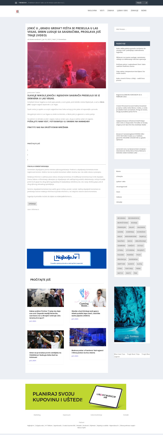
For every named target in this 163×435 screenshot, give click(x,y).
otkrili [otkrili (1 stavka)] (120, 252)
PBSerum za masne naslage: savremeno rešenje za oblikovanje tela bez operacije (131, 60)
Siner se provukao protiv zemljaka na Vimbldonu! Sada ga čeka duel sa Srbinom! (45, 356)
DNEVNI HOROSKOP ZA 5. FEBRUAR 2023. (129, 97)
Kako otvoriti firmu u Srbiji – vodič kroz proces (130, 81)
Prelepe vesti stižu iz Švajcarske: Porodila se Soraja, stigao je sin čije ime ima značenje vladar (132, 124)
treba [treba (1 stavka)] (138, 270)
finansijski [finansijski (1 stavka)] (122, 229)
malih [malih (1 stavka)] (120, 238)
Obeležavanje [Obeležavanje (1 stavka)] (140, 242)
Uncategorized (121, 188)
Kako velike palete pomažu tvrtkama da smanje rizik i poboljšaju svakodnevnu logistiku (131, 52)
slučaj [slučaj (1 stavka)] (139, 265)
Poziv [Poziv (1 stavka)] (138, 256)
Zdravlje (134, 12)
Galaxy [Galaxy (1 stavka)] (131, 229)
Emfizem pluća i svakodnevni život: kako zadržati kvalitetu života (131, 67)
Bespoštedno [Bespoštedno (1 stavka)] (123, 224)
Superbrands (57, 427)
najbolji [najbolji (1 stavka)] (143, 238)
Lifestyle (119, 178)
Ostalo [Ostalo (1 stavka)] (140, 247)
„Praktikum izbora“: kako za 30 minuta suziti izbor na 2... (46, 3)
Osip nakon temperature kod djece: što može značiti (130, 74)
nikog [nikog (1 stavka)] (130, 242)
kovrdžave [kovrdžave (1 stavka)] (141, 233)
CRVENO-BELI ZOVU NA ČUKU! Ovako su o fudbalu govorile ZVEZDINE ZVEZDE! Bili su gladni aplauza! (131, 138)
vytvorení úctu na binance (125, 150)
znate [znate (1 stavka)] (128, 275)
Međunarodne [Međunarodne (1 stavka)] (130, 238)
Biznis (143, 12)
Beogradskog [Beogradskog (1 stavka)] (133, 220)
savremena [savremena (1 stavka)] (133, 261)
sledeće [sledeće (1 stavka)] (131, 265)
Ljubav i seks (122, 12)
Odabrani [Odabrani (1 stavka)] (121, 247)
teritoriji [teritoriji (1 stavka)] (129, 270)
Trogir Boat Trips (133, 356)
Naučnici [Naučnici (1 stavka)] (121, 242)
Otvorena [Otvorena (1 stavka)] (130, 252)
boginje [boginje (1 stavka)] (134, 224)
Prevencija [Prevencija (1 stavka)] (122, 261)
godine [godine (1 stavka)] (120, 233)
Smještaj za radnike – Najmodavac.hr (108, 427)
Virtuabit (79, 427)
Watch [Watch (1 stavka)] (120, 275)
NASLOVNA (92, 12)
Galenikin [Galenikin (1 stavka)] (141, 229)
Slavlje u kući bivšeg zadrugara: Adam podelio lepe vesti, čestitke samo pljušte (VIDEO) (86, 315)
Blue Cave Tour (119, 356)
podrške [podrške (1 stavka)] (130, 256)
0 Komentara (61, 41)
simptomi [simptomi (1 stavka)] (121, 265)
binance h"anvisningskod (125, 135)
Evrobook (86, 427)
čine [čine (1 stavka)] (135, 275)
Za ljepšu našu (39, 427)
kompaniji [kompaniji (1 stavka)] (130, 233)
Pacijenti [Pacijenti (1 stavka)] (140, 252)
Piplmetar (93, 427)
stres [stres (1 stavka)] (120, 270)
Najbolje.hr (30, 427)
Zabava (110, 12)
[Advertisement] (67, 230)
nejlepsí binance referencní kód (127, 122)
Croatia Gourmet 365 (69, 427)
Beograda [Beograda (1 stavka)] (121, 220)
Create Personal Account (125, 107)
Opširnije (32, 205)
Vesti (102, 12)
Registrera (120, 96)
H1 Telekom (48, 427)
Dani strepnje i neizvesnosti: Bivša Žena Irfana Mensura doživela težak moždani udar (131, 152)
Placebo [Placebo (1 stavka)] (121, 256)
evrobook (37, 41)
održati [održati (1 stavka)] (131, 247)
